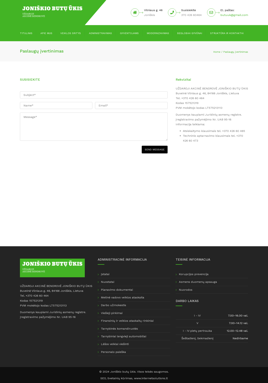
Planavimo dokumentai (117, 289)
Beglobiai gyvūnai (189, 33)
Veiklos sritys (70, 33)
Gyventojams (129, 33)
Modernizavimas (158, 33)
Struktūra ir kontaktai (227, 33)
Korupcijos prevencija (194, 274)
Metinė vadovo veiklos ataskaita (122, 297)
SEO (103, 378)
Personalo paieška (113, 352)
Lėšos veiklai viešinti (115, 344)
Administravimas (100, 33)
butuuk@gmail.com (234, 15)
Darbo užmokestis (113, 305)
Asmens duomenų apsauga (198, 282)
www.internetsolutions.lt (151, 378)
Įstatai (105, 274)
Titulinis (26, 33)
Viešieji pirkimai (112, 313)
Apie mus (46, 33)
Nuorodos (185, 289)
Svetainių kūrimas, (120, 378)
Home (216, 51)
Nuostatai (107, 282)
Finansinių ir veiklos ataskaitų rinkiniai (127, 320)
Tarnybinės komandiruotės (119, 328)
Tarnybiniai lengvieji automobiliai (123, 336)
